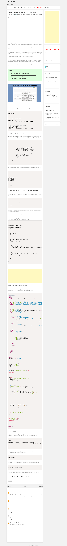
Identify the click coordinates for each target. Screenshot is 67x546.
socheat (11, 509)
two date (10, 17)
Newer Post (9, 486)
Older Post (41, 486)
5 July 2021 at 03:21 (17, 522)
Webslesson (10, 1)
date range (21, 14)
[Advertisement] (25, 276)
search (25, 15)
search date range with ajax (36, 15)
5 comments (15, 17)
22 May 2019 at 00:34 (16, 501)
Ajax (21, 7)
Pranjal (11, 501)
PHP (11, 7)
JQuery (18, 7)
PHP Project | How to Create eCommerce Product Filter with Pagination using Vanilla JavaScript (52, 77)
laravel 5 (15, 15)
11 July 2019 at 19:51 (16, 509)
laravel (13, 15)
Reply (11, 497)
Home (8, 7)
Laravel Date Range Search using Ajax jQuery (22, 12)
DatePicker (40, 14)
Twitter (18, 476)
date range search (26, 14)
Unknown (11, 522)
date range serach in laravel (33, 14)
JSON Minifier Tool (48, 52)
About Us (48, 7)
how (8, 15)
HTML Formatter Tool (49, 60)
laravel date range (20, 15)
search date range (29, 15)
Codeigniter (29, 7)
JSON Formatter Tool (48, 55)
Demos (45, 7)
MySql (15, 7)
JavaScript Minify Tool (49, 57)
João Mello (12, 515)
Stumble (28, 476)
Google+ (23, 476)
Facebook (14, 476)
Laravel (25, 7)
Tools (34, 7)
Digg (32, 476)
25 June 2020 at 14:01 (17, 515)
